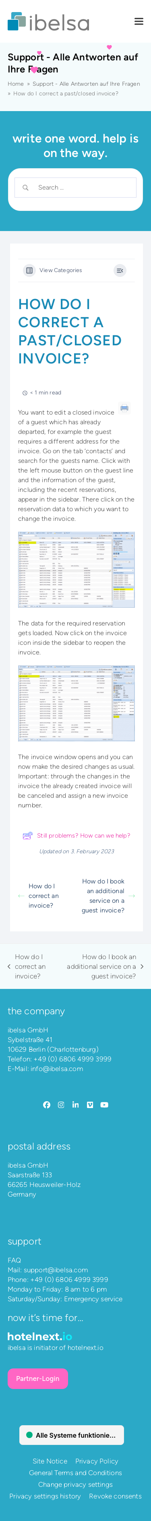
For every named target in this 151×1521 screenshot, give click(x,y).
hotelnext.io (85, 1348)
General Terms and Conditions (75, 1473)
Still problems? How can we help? (76, 835)
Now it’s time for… (45, 1317)
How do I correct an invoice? (38, 895)
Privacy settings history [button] (45, 1496)
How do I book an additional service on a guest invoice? (108, 895)
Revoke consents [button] (115, 1496)
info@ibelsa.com (57, 1069)
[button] (138, 21)
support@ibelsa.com (56, 1270)
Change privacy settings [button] (75, 1484)
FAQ (14, 1260)
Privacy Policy (96, 1461)
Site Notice (50, 1461)
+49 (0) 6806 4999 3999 (72, 1059)
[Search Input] (82, 187)
